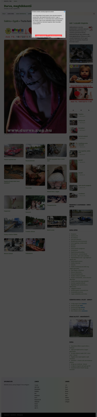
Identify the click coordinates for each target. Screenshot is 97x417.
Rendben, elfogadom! (41, 36)
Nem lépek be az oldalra (55, 36)
